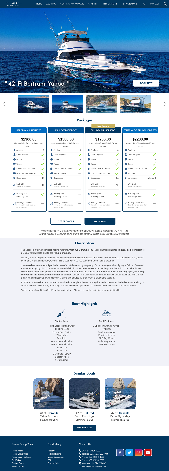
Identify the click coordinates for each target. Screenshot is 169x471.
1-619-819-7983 (93, 451)
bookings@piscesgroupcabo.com (92, 466)
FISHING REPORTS (109, 3)
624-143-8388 (98, 460)
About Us (51, 451)
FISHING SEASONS (129, 3)
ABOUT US (51, 3)
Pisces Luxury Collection (22, 457)
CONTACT (154, 3)
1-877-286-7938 (101, 454)
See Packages (66, 221)
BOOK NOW (146, 83)
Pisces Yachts (17, 451)
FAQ (143, 3)
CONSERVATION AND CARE (72, 3)
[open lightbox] (84, 49)
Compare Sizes (84, 427)
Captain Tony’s (18, 463)
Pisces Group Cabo (20, 454)
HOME (39, 3)
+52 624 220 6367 (98, 463)
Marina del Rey (18, 466)
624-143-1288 (98, 457)
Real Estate (16, 460)
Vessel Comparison (56, 457)
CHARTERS (92, 3)
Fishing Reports (54, 454)
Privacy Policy (53, 463)
